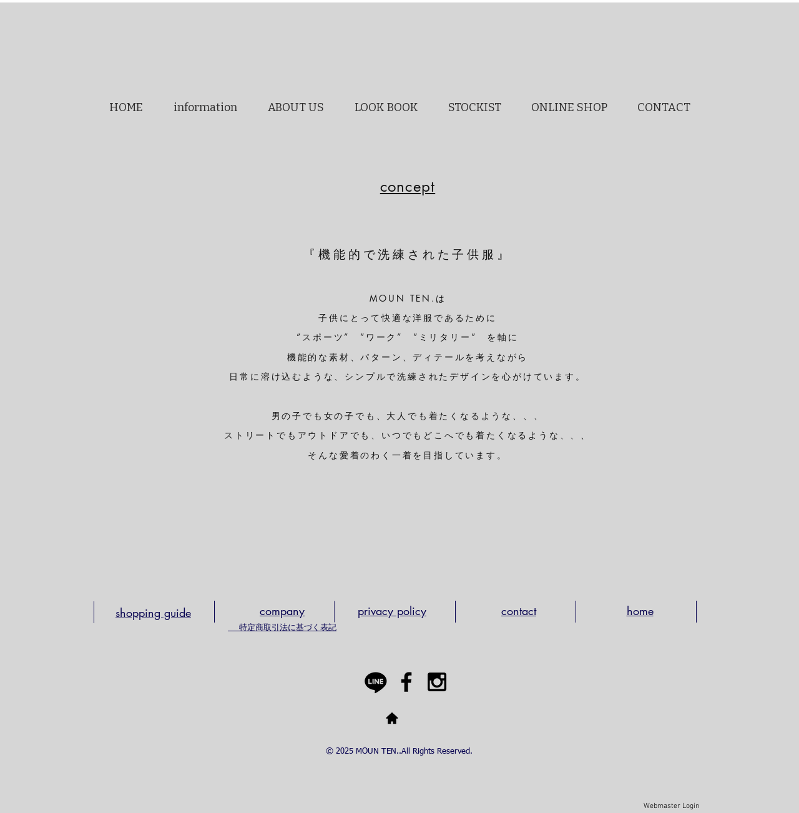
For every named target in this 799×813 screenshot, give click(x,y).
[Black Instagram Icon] (437, 682)
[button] (295, 107)
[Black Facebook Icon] (406, 682)
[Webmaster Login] (671, 807)
